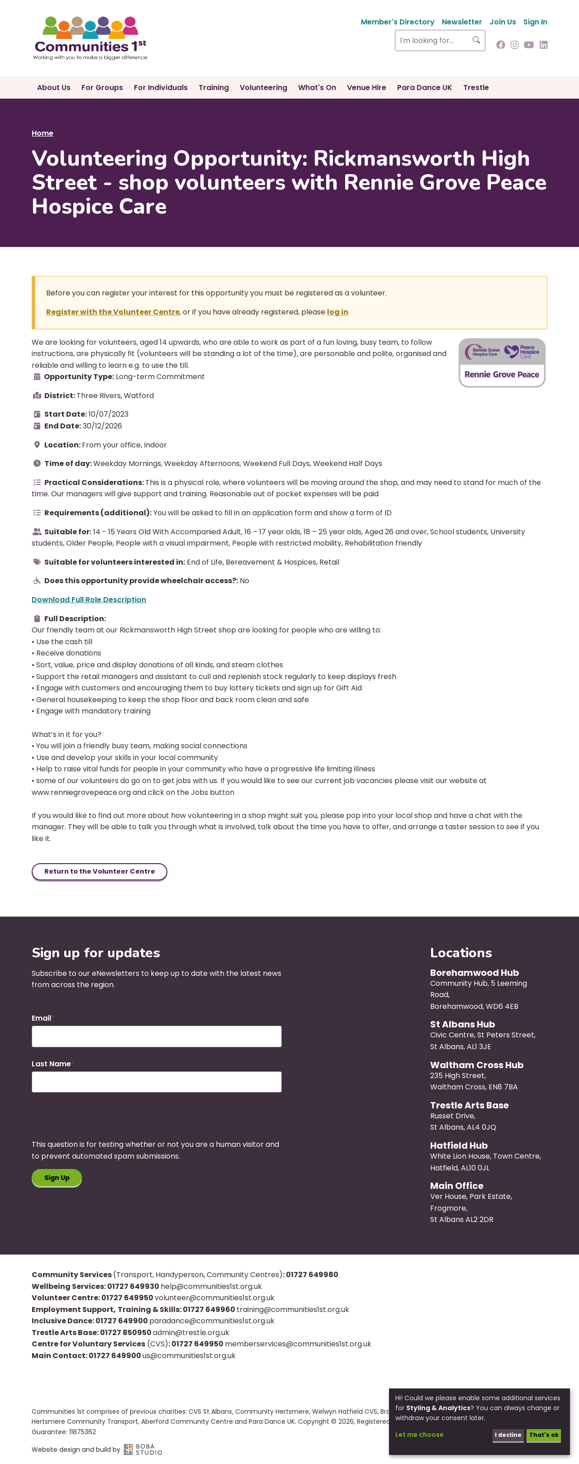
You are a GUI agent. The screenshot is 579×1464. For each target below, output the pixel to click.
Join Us (502, 22)
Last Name (51, 1065)
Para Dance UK (424, 87)
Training (214, 87)
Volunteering (263, 87)
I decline (503, 1434)
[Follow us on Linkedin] (544, 46)
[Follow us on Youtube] (529, 46)
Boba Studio (143, 1450)
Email (41, 1019)
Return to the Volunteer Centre (104, 872)
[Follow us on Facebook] (500, 46)
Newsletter (462, 22)
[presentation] (100, 1123)
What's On (317, 87)
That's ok (542, 1434)
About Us (54, 87)
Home (42, 133)
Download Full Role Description (89, 599)
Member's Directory (398, 22)
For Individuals (161, 87)
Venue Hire (366, 87)
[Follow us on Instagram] (515, 46)
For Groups (102, 87)
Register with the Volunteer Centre (113, 312)
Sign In (535, 22)
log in (337, 312)
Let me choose (419, 1434)
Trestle (476, 87)
